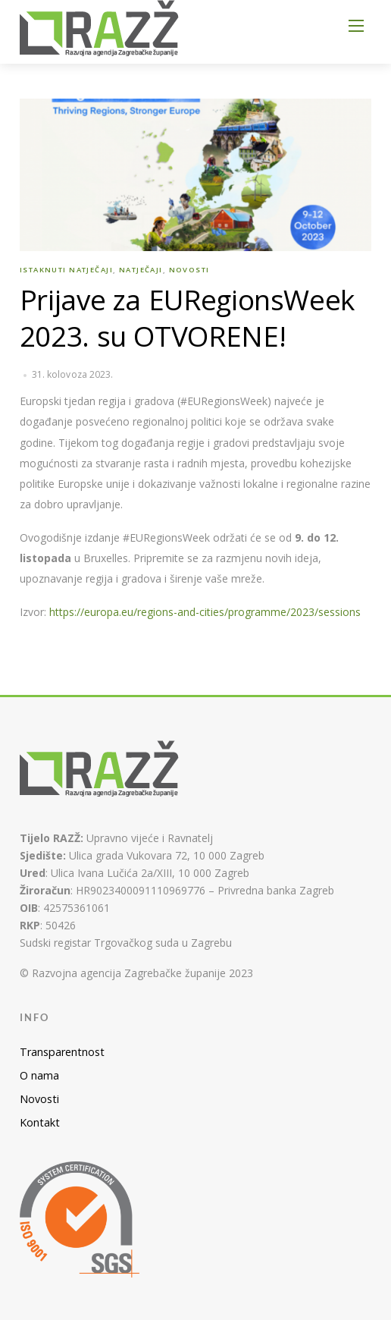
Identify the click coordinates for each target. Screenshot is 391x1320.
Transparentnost (62, 1052)
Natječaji (141, 270)
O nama (39, 1075)
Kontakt (40, 1122)
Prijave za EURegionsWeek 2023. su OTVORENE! (187, 318)
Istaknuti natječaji (66, 270)
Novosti (189, 270)
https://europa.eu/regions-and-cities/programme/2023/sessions (205, 612)
